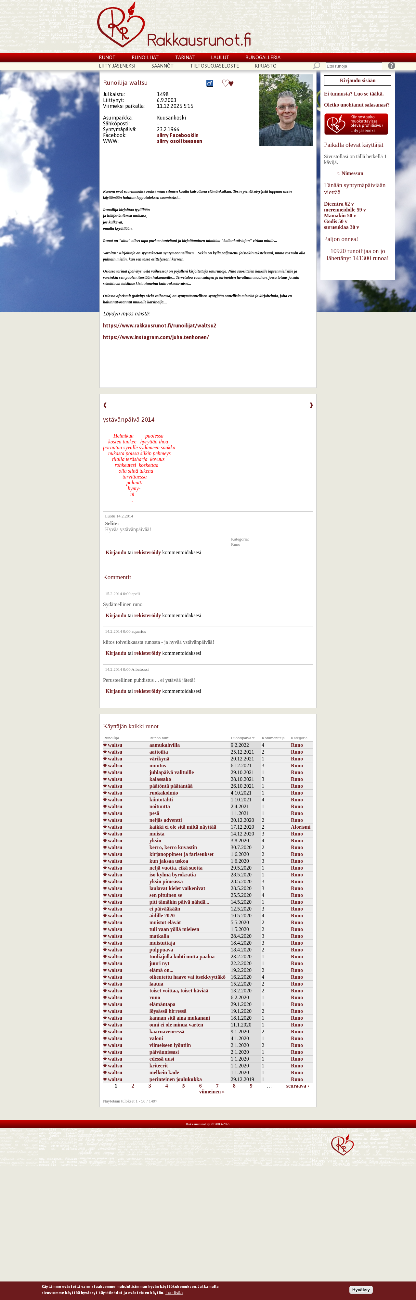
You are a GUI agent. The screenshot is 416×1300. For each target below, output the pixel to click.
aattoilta (159, 752)
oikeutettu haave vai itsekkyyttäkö (188, 977)
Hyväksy (361, 1291)
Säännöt (162, 66)
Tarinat (185, 57)
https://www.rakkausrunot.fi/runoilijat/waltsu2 (159, 325)
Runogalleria (262, 57)
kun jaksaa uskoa (169, 861)
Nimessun (350, 173)
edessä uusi (162, 1059)
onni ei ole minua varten (176, 1024)
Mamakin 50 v (340, 215)
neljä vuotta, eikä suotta (176, 868)
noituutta (160, 806)
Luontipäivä (243, 737)
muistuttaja (162, 943)
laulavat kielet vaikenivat (177, 888)
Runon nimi (160, 737)
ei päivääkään (165, 908)
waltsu (112, 745)
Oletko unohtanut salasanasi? (357, 105)
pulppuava (161, 949)
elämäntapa (163, 1004)
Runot (107, 57)
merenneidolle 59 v (345, 209)
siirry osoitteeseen (179, 141)
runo (155, 997)
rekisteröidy (147, 552)
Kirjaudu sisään (358, 80)
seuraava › (297, 1086)
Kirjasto (266, 66)
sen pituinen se (166, 895)
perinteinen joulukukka (176, 1079)
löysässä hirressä (168, 1011)
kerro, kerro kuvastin (173, 847)
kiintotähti (161, 799)
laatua (156, 984)
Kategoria (299, 737)
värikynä (159, 758)
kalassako (160, 779)
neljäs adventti (166, 820)
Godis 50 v (335, 221)
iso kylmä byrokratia (173, 874)
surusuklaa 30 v (341, 227)
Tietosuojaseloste (214, 66)
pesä (154, 813)
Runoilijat (145, 57)
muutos (158, 765)
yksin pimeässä (166, 881)
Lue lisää (174, 1294)
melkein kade (164, 1072)
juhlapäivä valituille (172, 772)
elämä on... (162, 970)
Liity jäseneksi (117, 66)
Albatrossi (140, 669)
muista (157, 833)
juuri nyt (159, 963)
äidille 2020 (162, 915)
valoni (156, 1038)
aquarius (139, 631)
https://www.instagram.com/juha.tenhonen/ (156, 337)
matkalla (159, 936)
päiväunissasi (164, 1052)
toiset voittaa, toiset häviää (179, 990)
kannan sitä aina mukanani (180, 1018)
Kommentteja (273, 737)
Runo (235, 544)
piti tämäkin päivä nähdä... (179, 902)
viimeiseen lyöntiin (170, 1045)
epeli (136, 593)
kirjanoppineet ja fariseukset (182, 854)
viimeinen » (212, 1091)
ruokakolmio (164, 793)
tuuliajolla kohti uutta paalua (182, 956)
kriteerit (159, 1065)
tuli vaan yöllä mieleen (174, 929)
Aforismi (300, 827)
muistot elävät (165, 922)
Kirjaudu (116, 552)
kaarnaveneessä (167, 1031)
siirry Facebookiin (178, 135)
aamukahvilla (165, 745)
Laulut (220, 57)
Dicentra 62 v (339, 204)
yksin (155, 840)
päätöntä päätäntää (171, 786)
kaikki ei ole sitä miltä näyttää (183, 827)
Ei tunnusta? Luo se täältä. (354, 93)
